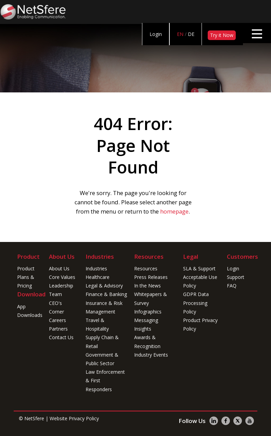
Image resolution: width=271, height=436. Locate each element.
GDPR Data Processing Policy (196, 303)
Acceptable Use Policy (200, 281)
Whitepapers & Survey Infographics (150, 303)
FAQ (231, 285)
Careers (57, 320)
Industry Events (151, 354)
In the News (147, 285)
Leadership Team (61, 289)
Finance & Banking (106, 294)
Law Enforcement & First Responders (105, 380)
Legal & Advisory (104, 285)
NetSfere (34, 418)
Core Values (62, 277)
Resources (145, 268)
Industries (96, 268)
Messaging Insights (146, 324)
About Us (59, 268)
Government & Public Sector (102, 359)
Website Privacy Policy (74, 418)
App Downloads (29, 310)
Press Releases (151, 277)
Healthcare (97, 277)
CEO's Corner (56, 307)
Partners (58, 328)
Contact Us (61, 337)
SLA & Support (199, 268)
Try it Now (221, 35)
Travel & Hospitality (97, 324)
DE (191, 34)
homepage (174, 211)
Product (26, 268)
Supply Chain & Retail (102, 341)
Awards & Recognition (147, 341)
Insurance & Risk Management (104, 307)
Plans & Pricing (25, 281)
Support (235, 277)
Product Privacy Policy (200, 324)
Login (156, 34)
